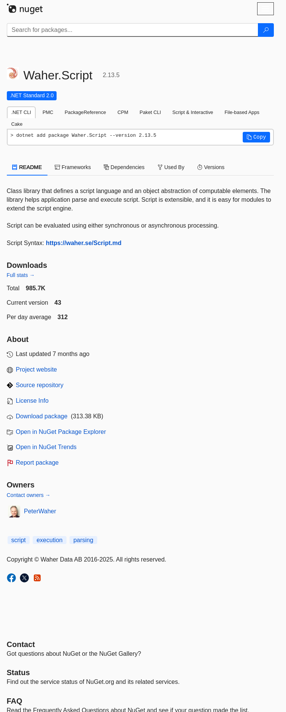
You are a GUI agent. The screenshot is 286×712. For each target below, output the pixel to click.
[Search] (266, 30)
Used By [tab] (171, 167)
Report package (37, 462)
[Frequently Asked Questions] (14, 701)
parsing (83, 540)
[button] (256, 137)
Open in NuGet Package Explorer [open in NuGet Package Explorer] (61, 432)
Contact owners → (29, 495)
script (18, 540)
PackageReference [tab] (85, 112)
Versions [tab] (210, 167)
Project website (36, 369)
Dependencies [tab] (124, 167)
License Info (32, 400)
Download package (42, 416)
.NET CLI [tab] (21, 112)
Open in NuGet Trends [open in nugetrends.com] (46, 447)
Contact (21, 644)
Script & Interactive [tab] (192, 112)
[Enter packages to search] (132, 30)
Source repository (39, 385)
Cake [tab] (17, 124)
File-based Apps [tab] (241, 112)
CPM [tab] (122, 112)
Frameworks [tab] (73, 167)
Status (18, 672)
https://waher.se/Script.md (84, 243)
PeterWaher (40, 511)
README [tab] (27, 167)
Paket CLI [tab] (150, 112)
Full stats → (21, 275)
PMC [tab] (48, 112)
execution (49, 540)
